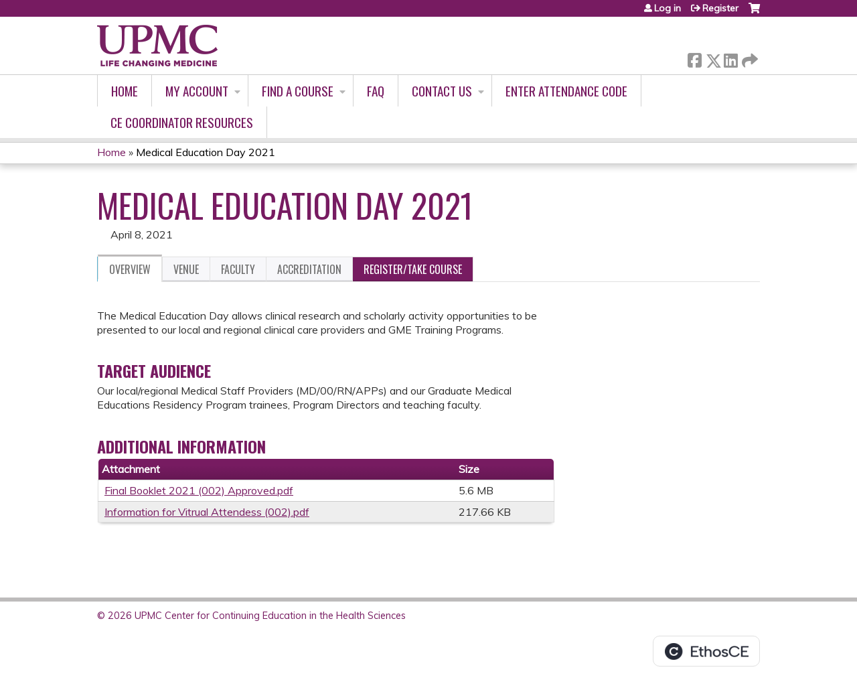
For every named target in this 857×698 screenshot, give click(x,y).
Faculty (238, 269)
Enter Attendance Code (566, 90)
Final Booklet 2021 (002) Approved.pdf (198, 490)
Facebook (694, 58)
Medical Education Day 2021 (205, 152)
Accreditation (309, 269)
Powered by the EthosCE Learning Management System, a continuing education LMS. (706, 651)
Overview (130, 269)
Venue (186, 269)
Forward (748, 58)
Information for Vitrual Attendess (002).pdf (206, 511)
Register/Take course (413, 269)
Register (720, 8)
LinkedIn (730, 58)
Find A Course (297, 90)
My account (196, 90)
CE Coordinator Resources (181, 122)
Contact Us (442, 90)
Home (124, 90)
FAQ (375, 90)
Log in (667, 8)
